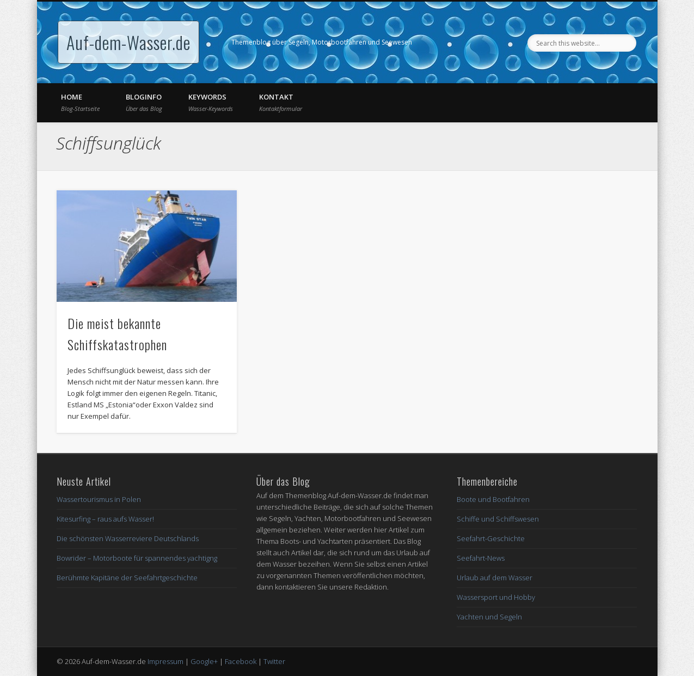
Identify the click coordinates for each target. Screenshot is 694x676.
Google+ (204, 661)
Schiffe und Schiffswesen (498, 519)
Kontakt (280, 102)
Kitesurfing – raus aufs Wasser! (105, 519)
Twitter (274, 661)
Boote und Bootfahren (493, 499)
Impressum (165, 661)
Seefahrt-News (481, 558)
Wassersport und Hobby (496, 597)
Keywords (210, 102)
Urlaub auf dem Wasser (494, 577)
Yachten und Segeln (489, 617)
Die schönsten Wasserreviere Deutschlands (128, 538)
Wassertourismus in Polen (99, 499)
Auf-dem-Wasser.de (128, 42)
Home (80, 102)
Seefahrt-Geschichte (491, 538)
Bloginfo (144, 102)
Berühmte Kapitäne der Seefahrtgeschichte (127, 577)
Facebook (240, 661)
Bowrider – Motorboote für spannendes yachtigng (137, 558)
